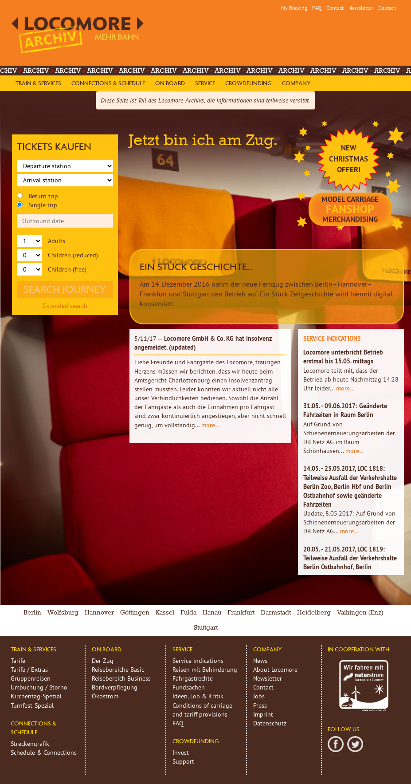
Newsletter (360, 8)
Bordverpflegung (114, 687)
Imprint (263, 714)
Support (183, 761)
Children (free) (51, 269)
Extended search (65, 306)
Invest (180, 752)
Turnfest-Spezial (32, 705)
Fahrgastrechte (192, 678)
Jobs (259, 696)
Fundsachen (188, 687)
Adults (41, 241)
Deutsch (387, 8)
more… (210, 425)
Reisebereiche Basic (118, 670)
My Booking (294, 8)
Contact (335, 8)
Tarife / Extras (29, 670)
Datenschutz (269, 723)
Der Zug (103, 661)
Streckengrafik (30, 744)
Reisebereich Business (121, 678)
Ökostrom (105, 696)
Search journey (64, 289)
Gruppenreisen (31, 678)
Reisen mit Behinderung (204, 670)
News (260, 661)
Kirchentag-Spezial (36, 696)
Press (260, 705)
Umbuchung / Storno (39, 687)
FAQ (316, 8)
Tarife (18, 661)
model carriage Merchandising (350, 209)
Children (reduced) (57, 255)
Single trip (37, 205)
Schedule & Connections (44, 752)
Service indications (197, 661)
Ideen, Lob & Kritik (197, 696)
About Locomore (275, 670)
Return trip (37, 196)
